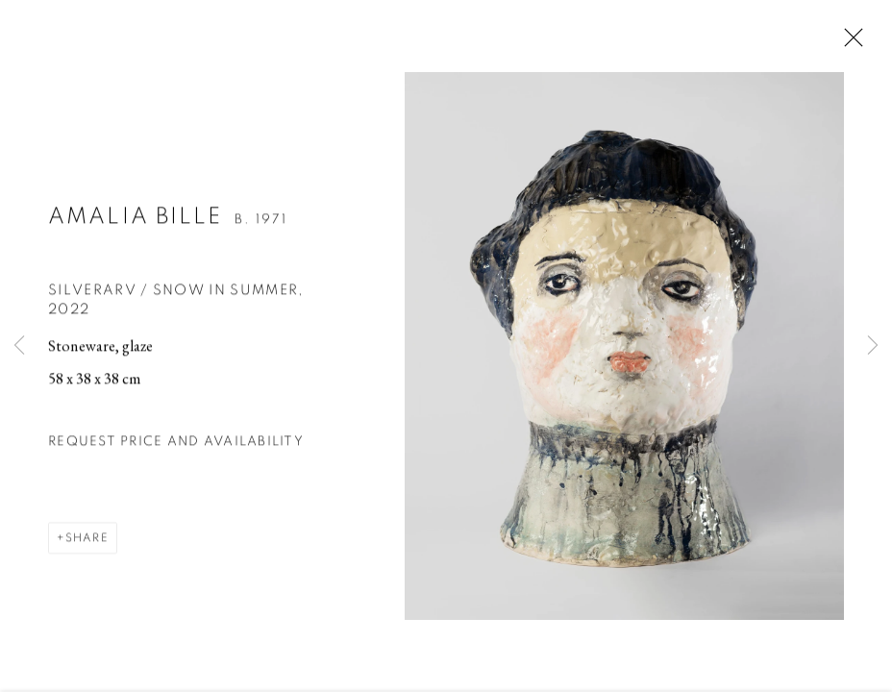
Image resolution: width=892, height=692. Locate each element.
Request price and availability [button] (176, 444)
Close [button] (848, 43)
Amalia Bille (135, 219)
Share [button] (87, 540)
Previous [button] (19, 346)
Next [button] (873, 346)
